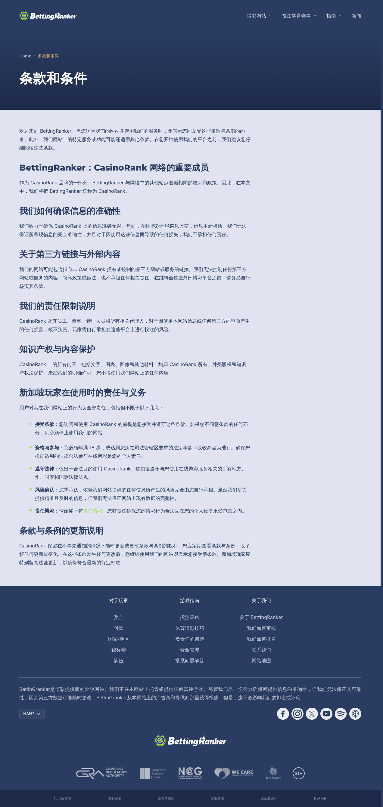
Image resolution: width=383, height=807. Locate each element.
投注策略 (189, 617)
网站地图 (261, 660)
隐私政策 (217, 798)
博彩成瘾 (114, 798)
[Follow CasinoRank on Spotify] (341, 714)
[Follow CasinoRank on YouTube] (326, 714)
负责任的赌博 (189, 639)
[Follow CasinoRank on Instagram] (297, 714)
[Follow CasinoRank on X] (312, 714)
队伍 (118, 660)
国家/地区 (118, 639)
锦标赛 (118, 649)
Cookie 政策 (62, 798)
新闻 (356, 15)
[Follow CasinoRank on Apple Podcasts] (355, 714)
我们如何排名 (261, 639)
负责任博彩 (166, 798)
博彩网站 (256, 15)
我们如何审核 (261, 628)
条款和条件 (269, 798)
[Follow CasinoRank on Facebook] (283, 714)
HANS (32, 713)
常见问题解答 (189, 660)
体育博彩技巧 (189, 628)
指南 (331, 15)
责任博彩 (92, 511)
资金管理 (189, 649)
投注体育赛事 (296, 15)
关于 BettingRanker (261, 617)
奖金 (118, 617)
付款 (118, 628)
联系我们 (261, 649)
